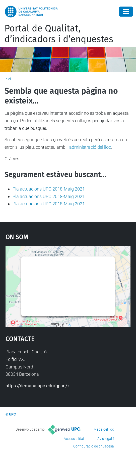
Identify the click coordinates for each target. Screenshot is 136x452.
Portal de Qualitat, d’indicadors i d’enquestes (59, 34)
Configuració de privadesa (93, 446)
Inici (8, 79)
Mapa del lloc (104, 429)
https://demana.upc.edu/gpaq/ (36, 385)
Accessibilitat (74, 439)
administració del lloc (90, 147)
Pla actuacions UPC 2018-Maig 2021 (49, 189)
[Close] (126, 12)
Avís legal (104, 439)
